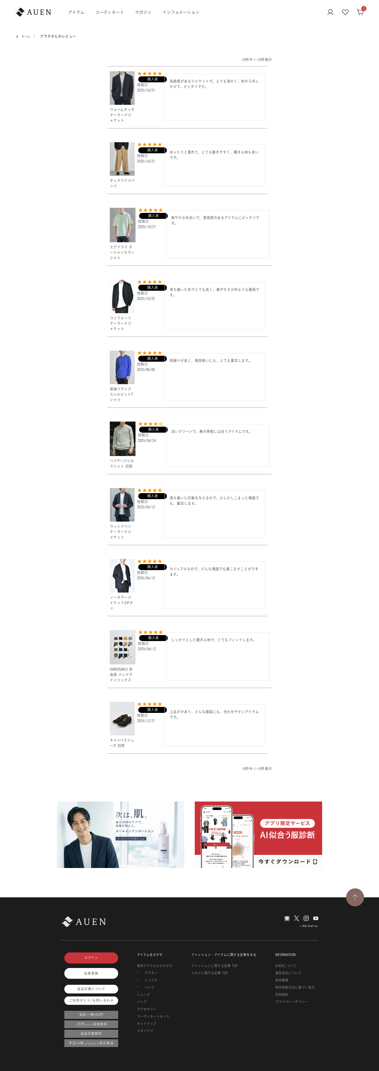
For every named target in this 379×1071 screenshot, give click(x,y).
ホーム (23, 36)
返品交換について (91, 989)
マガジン (143, 12)
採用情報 (281, 980)
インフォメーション (181, 12)
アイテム (76, 12)
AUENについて (285, 966)
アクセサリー (146, 1009)
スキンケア (145, 1031)
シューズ (143, 995)
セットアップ (146, 1024)
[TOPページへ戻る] (355, 897)
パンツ (149, 987)
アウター (151, 973)
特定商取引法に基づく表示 (295, 987)
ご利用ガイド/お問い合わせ (91, 1001)
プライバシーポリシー (291, 1002)
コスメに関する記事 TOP (209, 973)
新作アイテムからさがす (155, 966)
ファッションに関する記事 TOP (214, 966)
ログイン (91, 958)
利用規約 (281, 995)
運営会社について (288, 973)
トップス (150, 980)
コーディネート (109, 12)
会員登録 (91, 973)
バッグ (142, 1002)
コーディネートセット (153, 1016)
